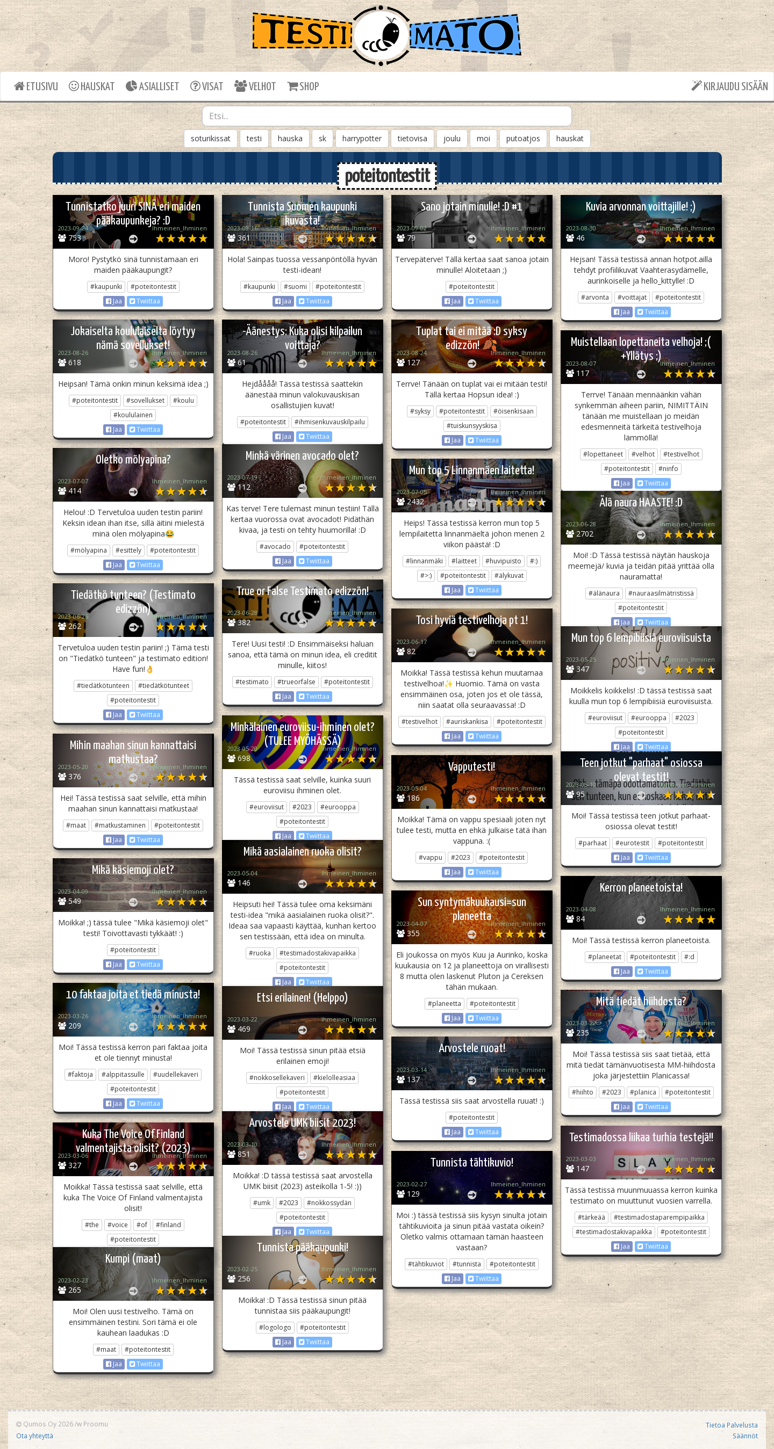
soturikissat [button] (211, 138)
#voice (118, 1224)
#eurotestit (632, 842)
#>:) (426, 575)
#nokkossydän (329, 1202)
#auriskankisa (467, 721)
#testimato (252, 681)
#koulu (183, 400)
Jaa (114, 301)
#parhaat (592, 842)
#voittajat (632, 297)
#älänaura (604, 593)
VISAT (207, 86)
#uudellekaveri (175, 1074)
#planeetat (604, 956)
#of (142, 1224)
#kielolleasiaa (334, 1077)
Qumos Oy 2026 (44, 1423)
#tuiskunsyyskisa (472, 425)
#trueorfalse (296, 681)
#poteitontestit (153, 286)
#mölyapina (88, 550)
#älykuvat (509, 575)
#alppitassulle (123, 1074)
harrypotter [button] (362, 138)
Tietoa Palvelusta (732, 1425)
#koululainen (133, 414)
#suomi (295, 286)
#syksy (420, 411)
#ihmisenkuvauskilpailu (330, 421)
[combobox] (387, 116)
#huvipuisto (503, 561)
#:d (689, 956)
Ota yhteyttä (34, 1435)
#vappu (430, 857)
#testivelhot (681, 454)
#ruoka (260, 953)
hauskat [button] (570, 138)
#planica (643, 1092)
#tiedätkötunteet (163, 685)
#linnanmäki (424, 561)
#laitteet (464, 561)
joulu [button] (452, 138)
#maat (76, 825)
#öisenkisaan (513, 411)
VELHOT (255, 86)
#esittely (128, 550)
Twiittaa (145, 301)
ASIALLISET (153, 86)
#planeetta (444, 1003)
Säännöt (745, 1435)
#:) (534, 561)
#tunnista (467, 1264)
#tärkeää (591, 1217)
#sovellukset (145, 400)
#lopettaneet (603, 454)
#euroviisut (605, 717)
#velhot (643, 454)
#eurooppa (648, 717)
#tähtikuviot (426, 1264)
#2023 (684, 717)
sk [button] (322, 138)
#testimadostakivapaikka (318, 953)
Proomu (95, 1423)
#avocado (275, 546)
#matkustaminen (120, 825)
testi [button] (254, 138)
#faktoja (80, 1074)
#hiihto (582, 1092)
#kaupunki (106, 286)
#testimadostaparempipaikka (659, 1217)
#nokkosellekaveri (277, 1077)
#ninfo (668, 468)
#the (92, 1224)
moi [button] (483, 138)
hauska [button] (290, 138)
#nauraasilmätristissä (661, 593)
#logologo (275, 1327)
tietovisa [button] (412, 138)
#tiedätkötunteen (103, 685)
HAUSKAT (92, 86)
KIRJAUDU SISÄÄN (729, 86)
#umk (261, 1202)
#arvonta (595, 297)
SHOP (303, 86)
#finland (168, 1224)
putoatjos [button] (523, 138)
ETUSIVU (36, 86)
